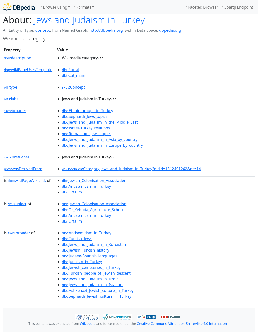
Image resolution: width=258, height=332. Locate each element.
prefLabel (16, 157)
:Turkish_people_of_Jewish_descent (96, 273)
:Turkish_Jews (77, 238)
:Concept (73, 87)
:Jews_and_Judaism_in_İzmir (90, 279)
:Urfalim (72, 192)
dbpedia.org (170, 30)
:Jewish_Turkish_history (85, 250)
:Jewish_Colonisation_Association (94, 180)
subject (17, 203)
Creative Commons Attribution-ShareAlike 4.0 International (183, 323)
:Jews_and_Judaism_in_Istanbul (92, 284)
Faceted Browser (202, 7)
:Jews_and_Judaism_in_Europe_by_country (102, 145)
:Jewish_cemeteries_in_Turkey (91, 267)
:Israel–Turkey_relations (86, 128)
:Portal (70, 69)
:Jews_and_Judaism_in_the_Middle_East (100, 122)
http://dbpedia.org (106, 30)
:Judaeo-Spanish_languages (89, 256)
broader (15, 110)
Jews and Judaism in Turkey (89, 19)
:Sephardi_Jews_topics (84, 116)
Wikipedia (87, 323)
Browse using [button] (54, 7)
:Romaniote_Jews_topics (86, 133)
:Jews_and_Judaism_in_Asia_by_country (100, 139)
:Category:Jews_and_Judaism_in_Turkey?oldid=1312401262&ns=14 (131, 168)
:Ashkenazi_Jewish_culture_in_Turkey (98, 290)
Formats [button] (82, 7)
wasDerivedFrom (23, 168)
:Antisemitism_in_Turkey (86, 186)
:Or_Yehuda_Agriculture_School (93, 209)
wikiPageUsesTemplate (28, 69)
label (12, 99)
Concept (42, 30)
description (17, 57)
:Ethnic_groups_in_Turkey (87, 110)
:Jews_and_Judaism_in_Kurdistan (94, 244)
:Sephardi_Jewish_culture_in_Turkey (96, 296)
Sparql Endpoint (237, 7)
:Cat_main (73, 75)
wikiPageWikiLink (27, 180)
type (10, 87)
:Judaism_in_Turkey (82, 261)
